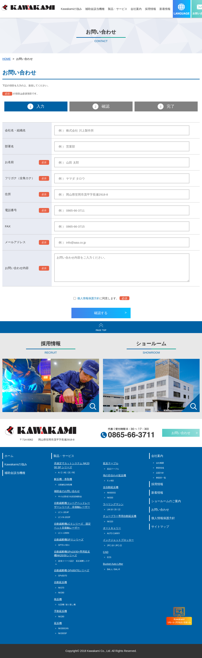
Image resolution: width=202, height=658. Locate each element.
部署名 (9, 146)
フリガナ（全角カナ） (20, 178)
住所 (8, 194)
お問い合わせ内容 (17, 268)
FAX (7, 226)
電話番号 (11, 210)
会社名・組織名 (15, 130)
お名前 (9, 162)
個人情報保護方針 (88, 298)
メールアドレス (15, 242)
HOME (6, 58)
